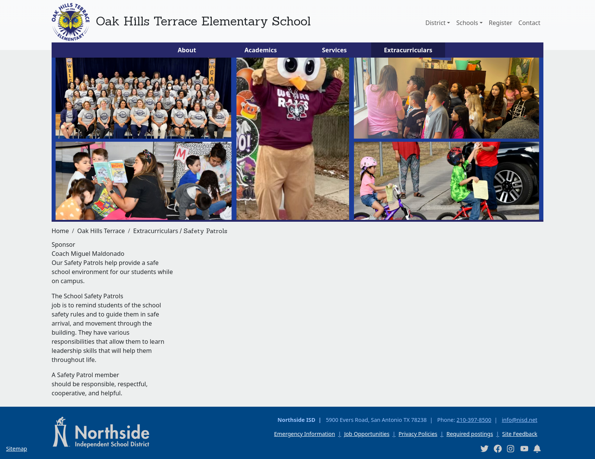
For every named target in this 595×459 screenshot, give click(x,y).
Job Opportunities (366, 433)
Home (60, 231)
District (435, 23)
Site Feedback (519, 433)
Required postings (469, 433)
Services (334, 50)
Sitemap (16, 448)
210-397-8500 (473, 419)
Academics (260, 50)
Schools (467, 23)
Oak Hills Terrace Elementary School (203, 21)
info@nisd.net (519, 419)
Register (500, 23)
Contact (529, 23)
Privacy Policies (417, 433)
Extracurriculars (408, 50)
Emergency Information (304, 433)
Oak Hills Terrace (101, 231)
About (187, 50)
